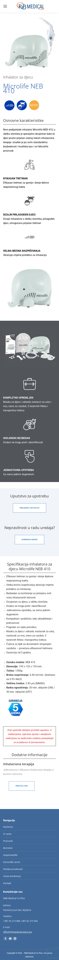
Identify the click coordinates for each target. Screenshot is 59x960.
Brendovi (8, 847)
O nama (7, 833)
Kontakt (7, 883)
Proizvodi (8, 840)
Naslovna (8, 826)
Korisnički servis (11, 862)
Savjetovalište (10, 855)
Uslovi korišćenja (12, 876)
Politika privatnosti (13, 869)
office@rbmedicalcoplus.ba (17, 931)
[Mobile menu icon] (5, 6)
